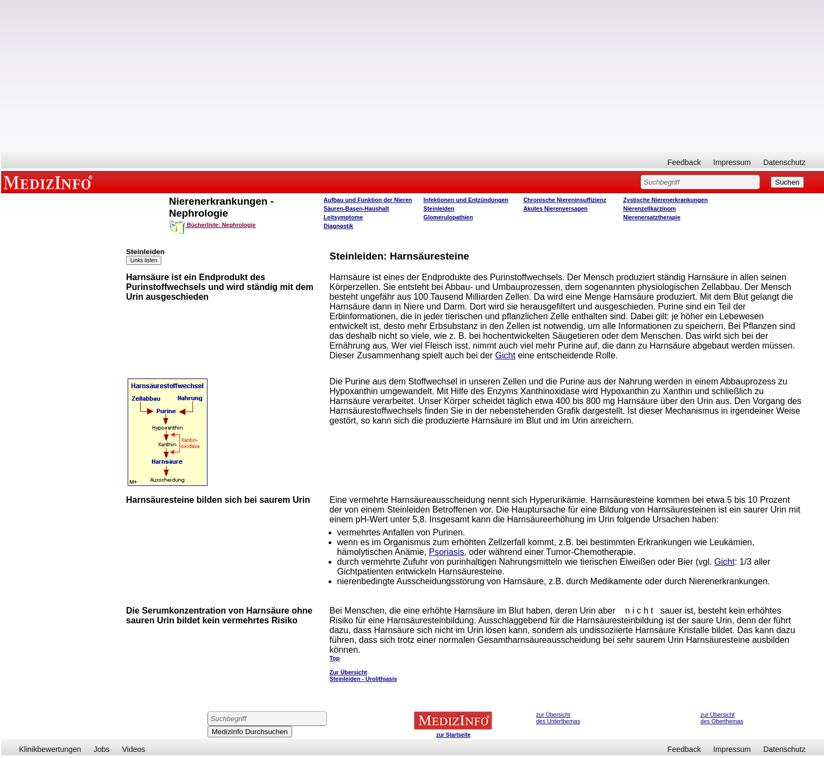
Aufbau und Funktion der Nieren (368, 200)
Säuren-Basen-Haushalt (356, 208)
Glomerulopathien (448, 217)
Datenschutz (784, 162)
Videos (134, 749)
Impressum (732, 162)
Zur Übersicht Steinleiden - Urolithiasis (363, 675)
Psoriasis (446, 552)
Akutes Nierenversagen (555, 208)
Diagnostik (338, 226)
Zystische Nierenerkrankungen (665, 200)
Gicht (505, 355)
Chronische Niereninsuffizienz (564, 200)
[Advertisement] (413, 76)
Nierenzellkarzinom (649, 208)
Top (335, 658)
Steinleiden (439, 208)
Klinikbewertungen (50, 749)
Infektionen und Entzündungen (466, 200)
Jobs (101, 749)
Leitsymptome (343, 217)
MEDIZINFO (50, 182)
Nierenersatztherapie (651, 217)
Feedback (684, 162)
